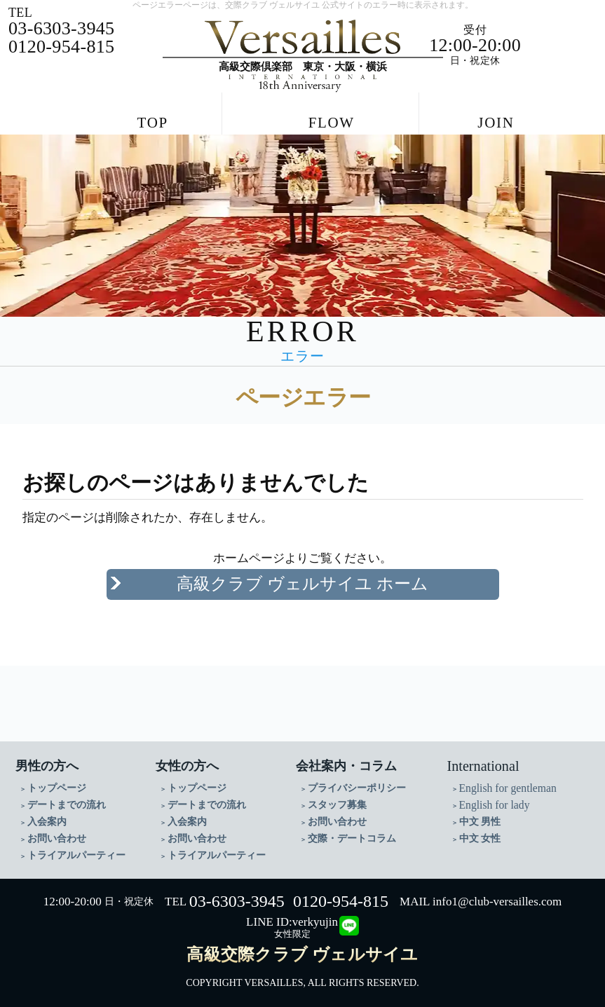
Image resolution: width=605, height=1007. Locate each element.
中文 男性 (480, 815)
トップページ (56, 781)
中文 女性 (480, 832)
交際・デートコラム (352, 832)
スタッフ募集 (337, 798)
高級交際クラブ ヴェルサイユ (302, 949)
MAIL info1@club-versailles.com (481, 896)
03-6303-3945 (237, 895)
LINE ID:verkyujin (292, 916)
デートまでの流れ (66, 798)
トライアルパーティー (76, 849)
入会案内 (47, 815)
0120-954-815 (340, 895)
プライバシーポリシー (357, 781)
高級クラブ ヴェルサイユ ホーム (302, 578)
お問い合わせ (56, 832)
